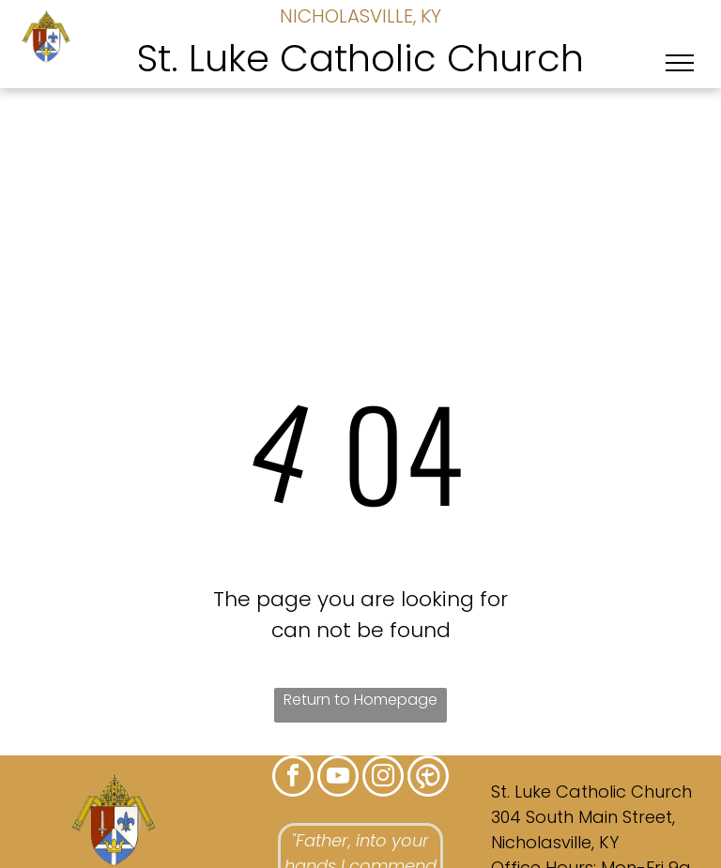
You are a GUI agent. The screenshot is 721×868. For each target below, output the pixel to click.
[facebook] (293, 778)
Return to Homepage (360, 699)
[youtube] (338, 778)
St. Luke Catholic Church (360, 58)
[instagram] (383, 778)
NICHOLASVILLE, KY (360, 16)
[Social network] (428, 778)
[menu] (679, 62)
